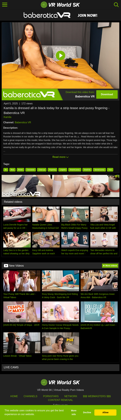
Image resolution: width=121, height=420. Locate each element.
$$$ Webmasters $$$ (97, 396)
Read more (60, 157)
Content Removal (60, 400)
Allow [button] (105, 412)
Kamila (7, 117)
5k (6, 170)
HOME (14, 396)
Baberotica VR (23, 122)
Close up (42, 170)
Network (70, 396)
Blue (12, 170)
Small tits (87, 170)
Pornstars (50, 396)
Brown (20, 170)
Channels (30, 396)
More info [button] (73, 412)
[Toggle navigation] (4, 4)
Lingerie (63, 170)
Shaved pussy (75, 170)
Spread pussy (99, 170)
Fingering (52, 170)
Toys (110, 170)
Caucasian (30, 170)
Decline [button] (87, 412)
